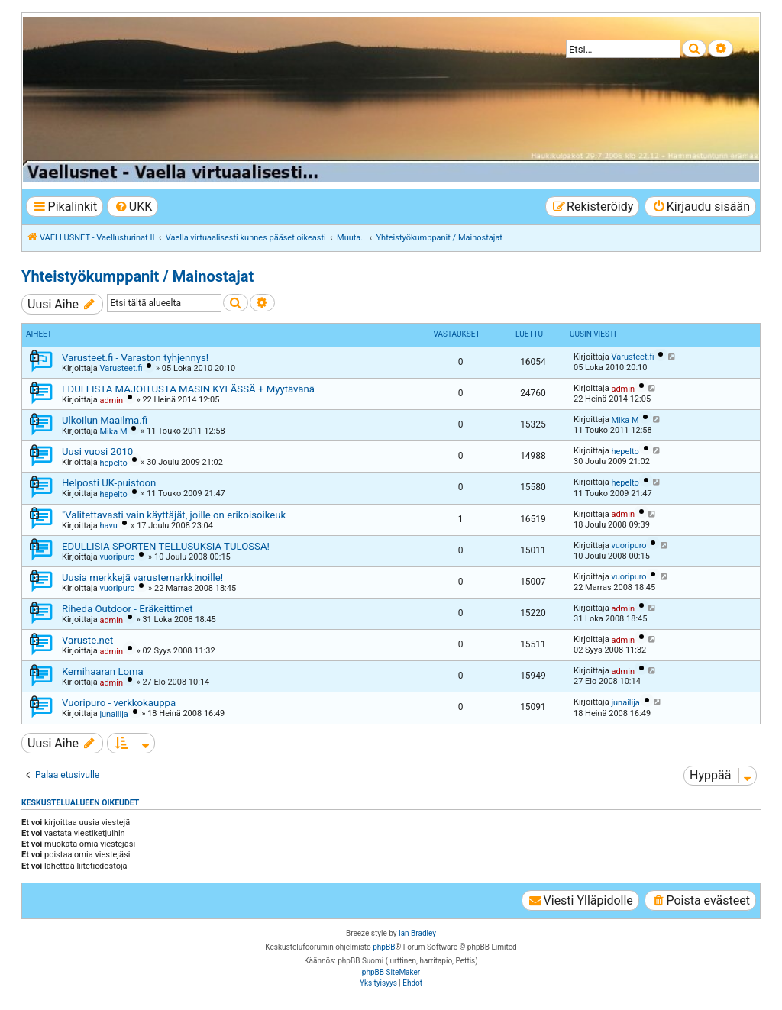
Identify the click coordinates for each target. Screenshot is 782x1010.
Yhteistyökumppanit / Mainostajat (137, 276)
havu (108, 526)
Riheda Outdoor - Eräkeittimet (127, 609)
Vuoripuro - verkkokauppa (119, 702)
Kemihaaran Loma (103, 671)
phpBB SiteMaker (391, 972)
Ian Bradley (417, 933)
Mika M (113, 432)
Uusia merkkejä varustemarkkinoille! (142, 577)
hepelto (113, 463)
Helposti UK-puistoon (109, 483)
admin (111, 400)
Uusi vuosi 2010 (97, 451)
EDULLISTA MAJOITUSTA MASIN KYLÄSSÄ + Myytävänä (188, 389)
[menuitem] (132, 206)
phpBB (384, 947)
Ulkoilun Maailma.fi (104, 420)
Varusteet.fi (120, 368)
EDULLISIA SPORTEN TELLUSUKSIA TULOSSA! (166, 546)
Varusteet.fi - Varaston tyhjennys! (135, 357)
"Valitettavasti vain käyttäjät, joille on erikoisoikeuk (174, 515)
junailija (113, 714)
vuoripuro (116, 557)
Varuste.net (87, 640)
